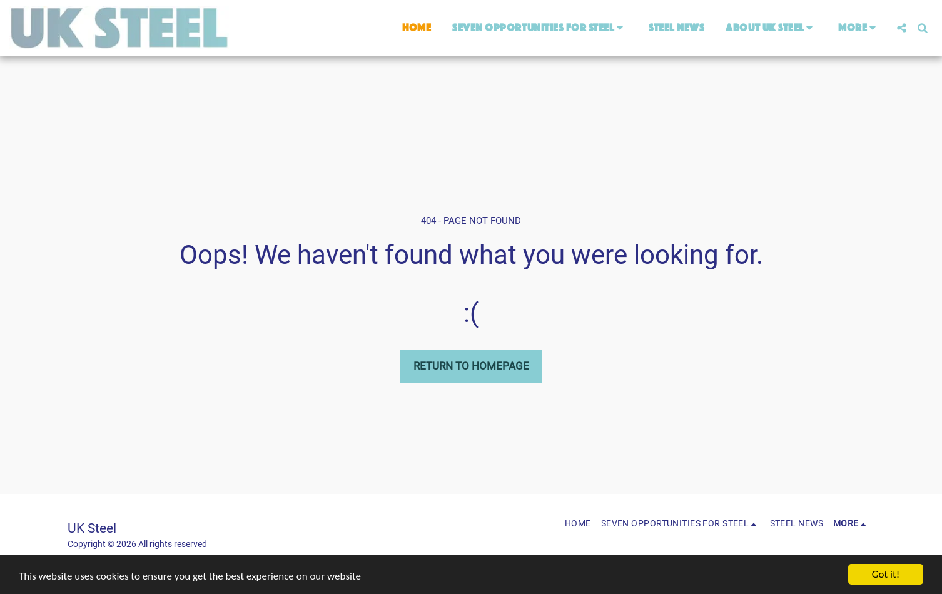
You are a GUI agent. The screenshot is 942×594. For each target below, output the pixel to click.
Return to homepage (471, 366)
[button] (540, 28)
